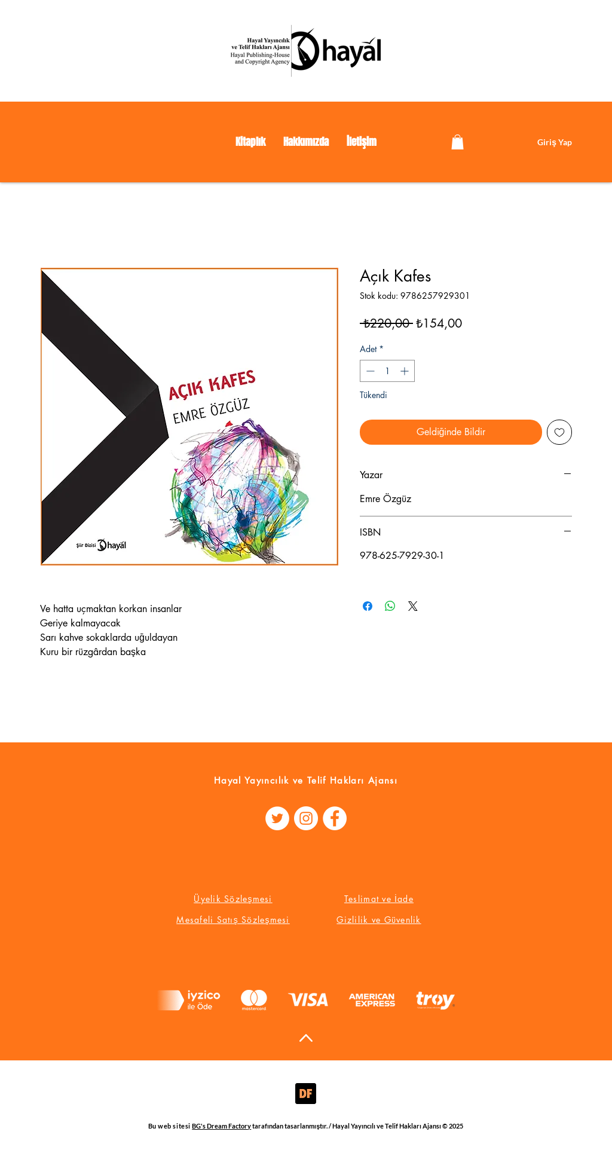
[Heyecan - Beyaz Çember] (277, 818)
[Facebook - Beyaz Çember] (335, 818)
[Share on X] (413, 606)
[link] (457, 141)
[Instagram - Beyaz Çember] (306, 818)
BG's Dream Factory (221, 1126)
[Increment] (405, 370)
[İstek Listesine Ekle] (559, 432)
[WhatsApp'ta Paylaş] (390, 606)
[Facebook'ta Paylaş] (367, 606)
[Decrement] (369, 370)
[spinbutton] (387, 370)
